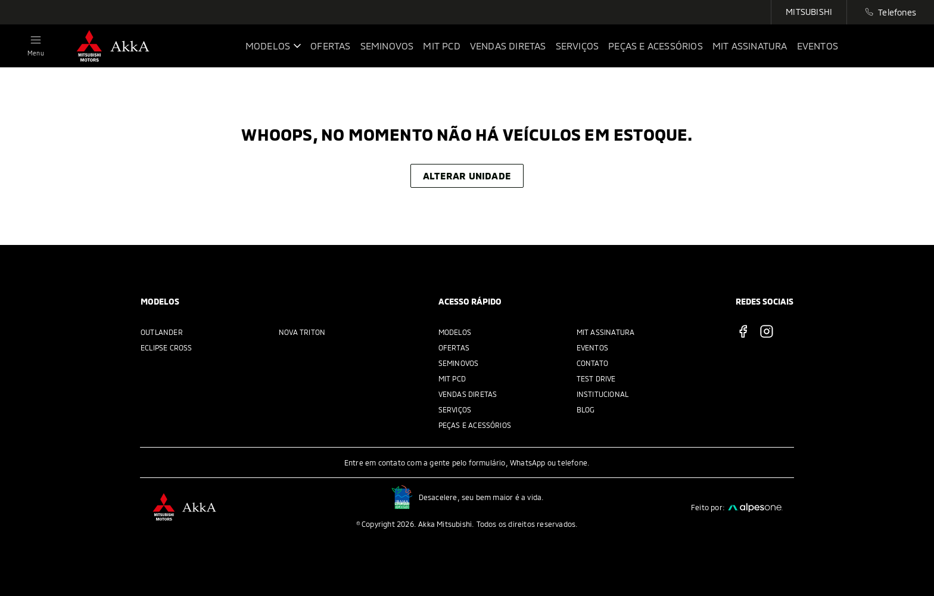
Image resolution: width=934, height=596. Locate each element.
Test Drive (596, 378)
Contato (592, 363)
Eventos (592, 347)
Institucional (603, 394)
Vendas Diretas (467, 394)
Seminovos (458, 363)
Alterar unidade (467, 175)
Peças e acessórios (475, 425)
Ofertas (453, 347)
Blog (586, 409)
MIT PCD (452, 378)
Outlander (162, 332)
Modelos (454, 332)
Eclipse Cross (166, 347)
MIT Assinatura (606, 332)
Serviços (455, 409)
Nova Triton (302, 332)
